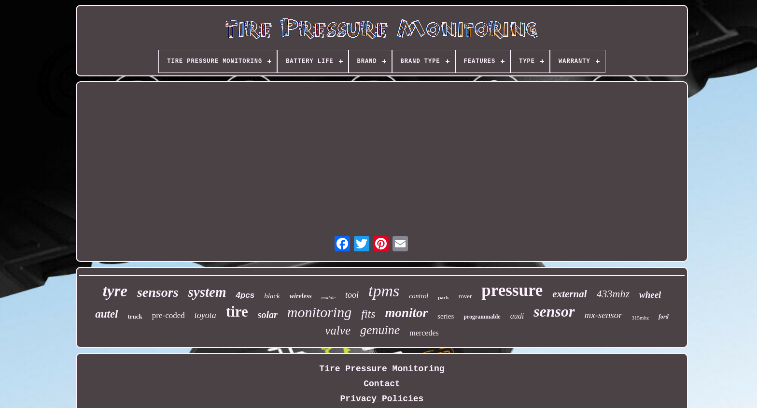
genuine (380, 330)
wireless (301, 296)
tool (352, 295)
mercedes (423, 333)
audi (517, 316)
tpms (383, 291)
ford (664, 316)
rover (465, 296)
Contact (382, 384)
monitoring (319, 312)
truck (135, 316)
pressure (512, 290)
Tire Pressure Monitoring (381, 369)
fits (368, 313)
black (272, 296)
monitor (406, 313)
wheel (650, 295)
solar (268, 314)
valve (337, 330)
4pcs (245, 295)
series (445, 316)
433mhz (613, 294)
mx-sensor (603, 315)
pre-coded (168, 315)
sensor (554, 311)
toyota (205, 315)
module (329, 297)
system (207, 292)
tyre (115, 291)
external (569, 294)
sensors (158, 292)
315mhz (640, 318)
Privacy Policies (382, 399)
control (418, 296)
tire (237, 311)
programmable (481, 316)
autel (106, 314)
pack (443, 297)
